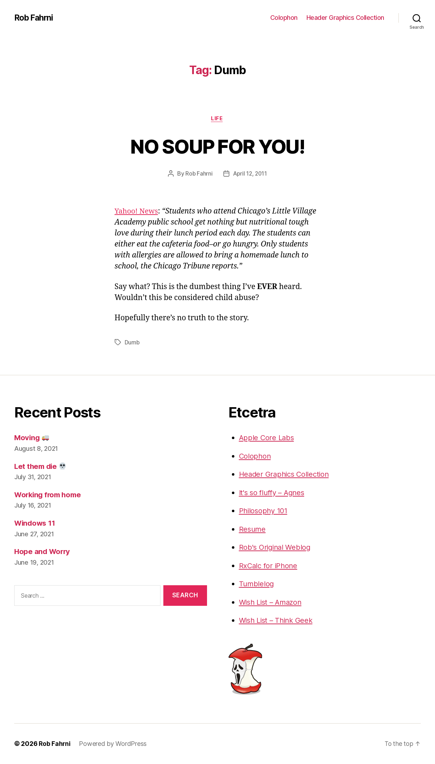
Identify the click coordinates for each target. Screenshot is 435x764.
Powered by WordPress (113, 744)
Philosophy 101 (264, 510)
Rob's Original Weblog (276, 547)
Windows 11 (35, 523)
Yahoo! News (137, 212)
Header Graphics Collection (345, 17)
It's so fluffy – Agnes (274, 492)
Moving (32, 437)
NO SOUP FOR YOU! (217, 146)
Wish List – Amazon (272, 602)
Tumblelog (257, 584)
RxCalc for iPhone (269, 565)
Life (217, 119)
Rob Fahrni (34, 17)
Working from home (49, 495)
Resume (253, 529)
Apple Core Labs (267, 437)
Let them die (41, 466)
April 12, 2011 (250, 174)
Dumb (132, 342)
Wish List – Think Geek (278, 620)
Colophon (284, 17)
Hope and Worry (43, 551)
